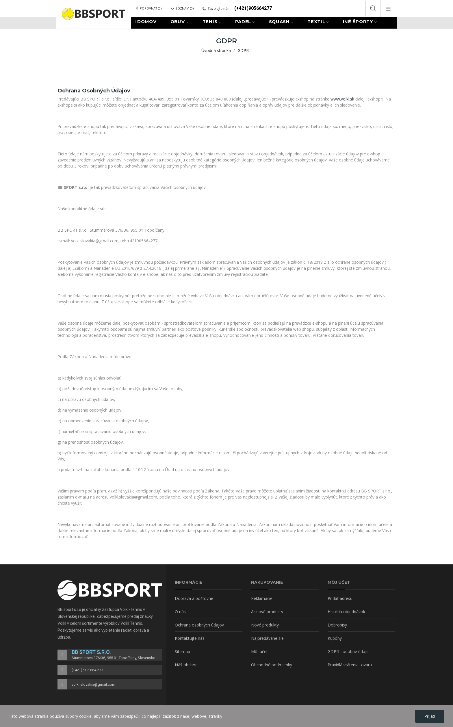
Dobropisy (337, 625)
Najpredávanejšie (267, 638)
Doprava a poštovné (194, 598)
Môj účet (259, 651)
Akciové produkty (267, 611)
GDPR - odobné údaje (348, 651)
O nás (180, 611)
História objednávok (346, 611)
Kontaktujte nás (190, 638)
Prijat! (429, 716)
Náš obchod (186, 664)
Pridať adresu (340, 598)
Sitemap (182, 651)
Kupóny (335, 638)
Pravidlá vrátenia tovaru (350, 664)
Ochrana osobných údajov (199, 625)
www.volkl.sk (342, 99)
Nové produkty (265, 625)
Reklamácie (261, 598)
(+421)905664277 (253, 8)
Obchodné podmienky (271, 664)
